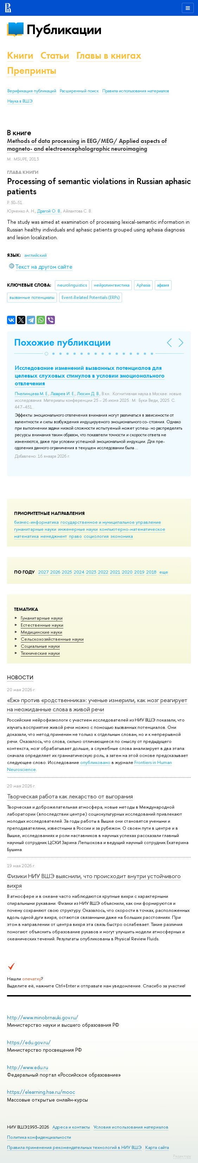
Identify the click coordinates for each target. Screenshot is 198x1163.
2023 (91, 572)
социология (96, 536)
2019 (139, 572)
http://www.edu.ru (27, 1067)
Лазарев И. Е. (63, 394)
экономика (121, 536)
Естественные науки (42, 625)
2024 (79, 572)
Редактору (182, 1156)
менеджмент (53, 536)
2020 (127, 572)
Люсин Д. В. (88, 394)
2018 (151, 572)
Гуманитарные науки (42, 618)
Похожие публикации (62, 342)
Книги (20, 55)
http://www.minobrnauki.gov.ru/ (42, 1017)
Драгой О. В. (49, 211)
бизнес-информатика (36, 522)
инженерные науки (78, 529)
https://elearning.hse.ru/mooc (41, 1092)
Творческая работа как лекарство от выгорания (70, 796)
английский (36, 255)
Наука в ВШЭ (19, 101)
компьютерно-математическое (132, 529)
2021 (115, 572)
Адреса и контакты (71, 1127)
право (75, 536)
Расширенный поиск (79, 91)
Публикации (63, 29)
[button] (46, 353)
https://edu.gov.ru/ (29, 1042)
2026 (55, 572)
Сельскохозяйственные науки (52, 639)
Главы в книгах (108, 55)
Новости (20, 677)
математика (26, 536)
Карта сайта (157, 1147)
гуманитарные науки (35, 529)
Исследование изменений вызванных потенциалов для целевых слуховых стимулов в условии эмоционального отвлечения (90, 375)
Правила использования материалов (135, 91)
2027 (43, 572)
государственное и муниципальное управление (110, 522)
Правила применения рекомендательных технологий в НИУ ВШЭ (74, 1147)
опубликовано (95, 762)
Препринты (31, 70)
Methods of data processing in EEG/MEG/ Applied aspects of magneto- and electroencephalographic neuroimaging (87, 144)
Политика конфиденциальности (39, 1137)
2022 (103, 572)
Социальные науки (40, 646)
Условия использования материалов (131, 1127)
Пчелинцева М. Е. (32, 394)
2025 (67, 572)
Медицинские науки (41, 632)
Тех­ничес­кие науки (40, 653)
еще (163, 572)
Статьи (54, 55)
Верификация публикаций (31, 91)
